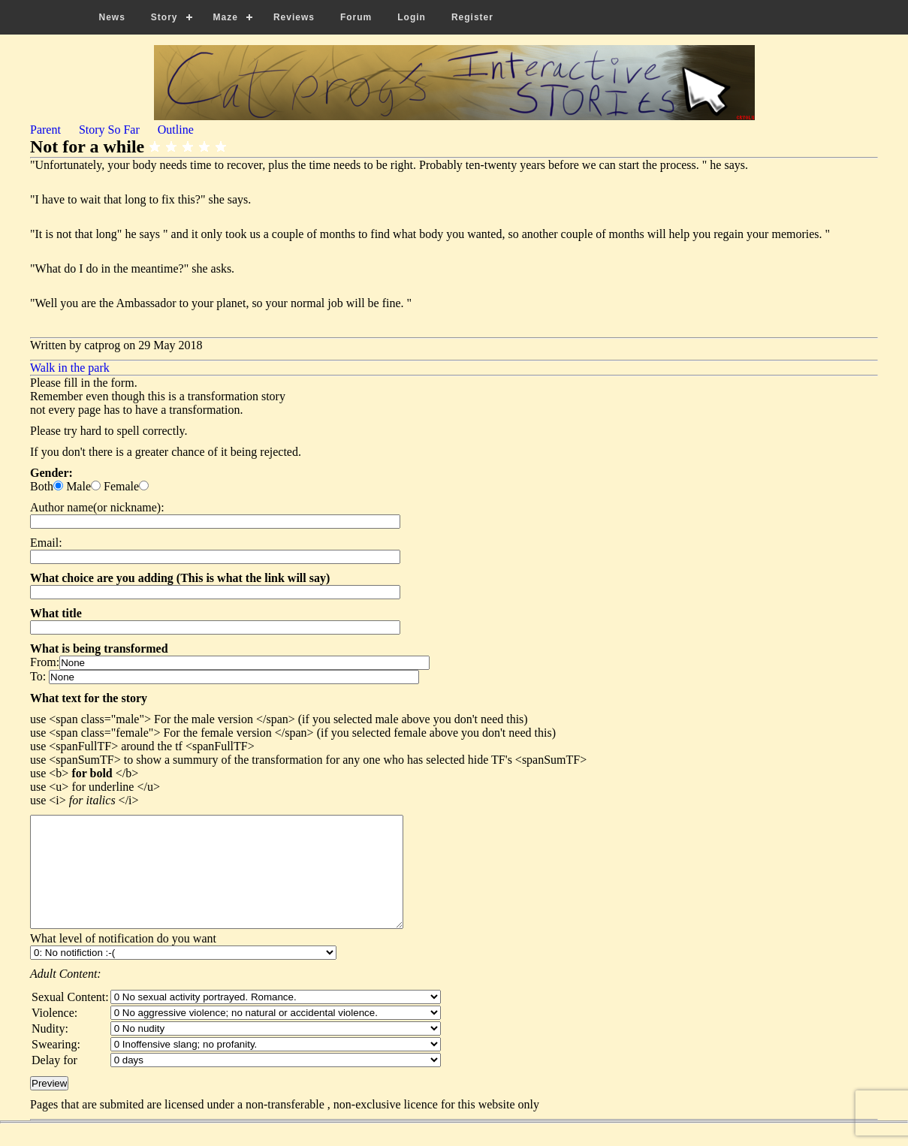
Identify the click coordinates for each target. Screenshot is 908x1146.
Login (411, 17)
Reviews (294, 17)
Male (78, 486)
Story (164, 17)
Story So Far (109, 129)
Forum (356, 17)
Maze (225, 17)
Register (472, 17)
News (112, 17)
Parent (45, 129)
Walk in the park (70, 367)
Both (41, 486)
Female (121, 486)
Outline (176, 129)
